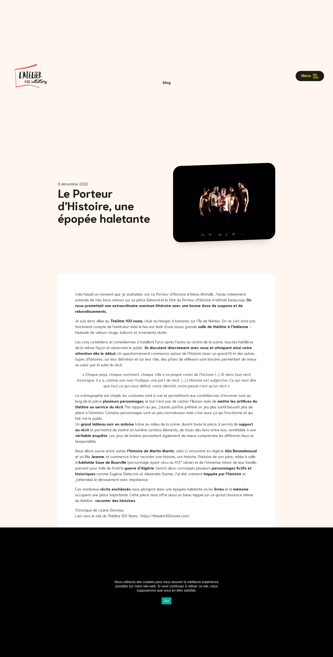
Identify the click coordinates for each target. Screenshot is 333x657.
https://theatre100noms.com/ (165, 515)
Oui (166, 601)
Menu (308, 82)
